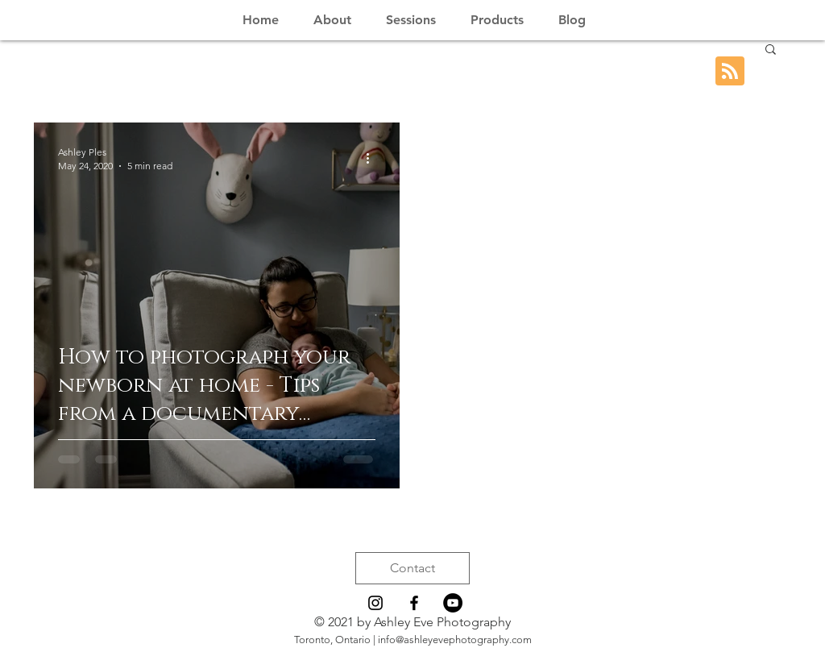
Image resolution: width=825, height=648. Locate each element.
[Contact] (412, 568)
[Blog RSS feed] (729, 71)
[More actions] (373, 158)
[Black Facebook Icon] (414, 603)
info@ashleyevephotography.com (455, 639)
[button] (770, 50)
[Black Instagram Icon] (375, 603)
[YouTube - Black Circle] (452, 603)
